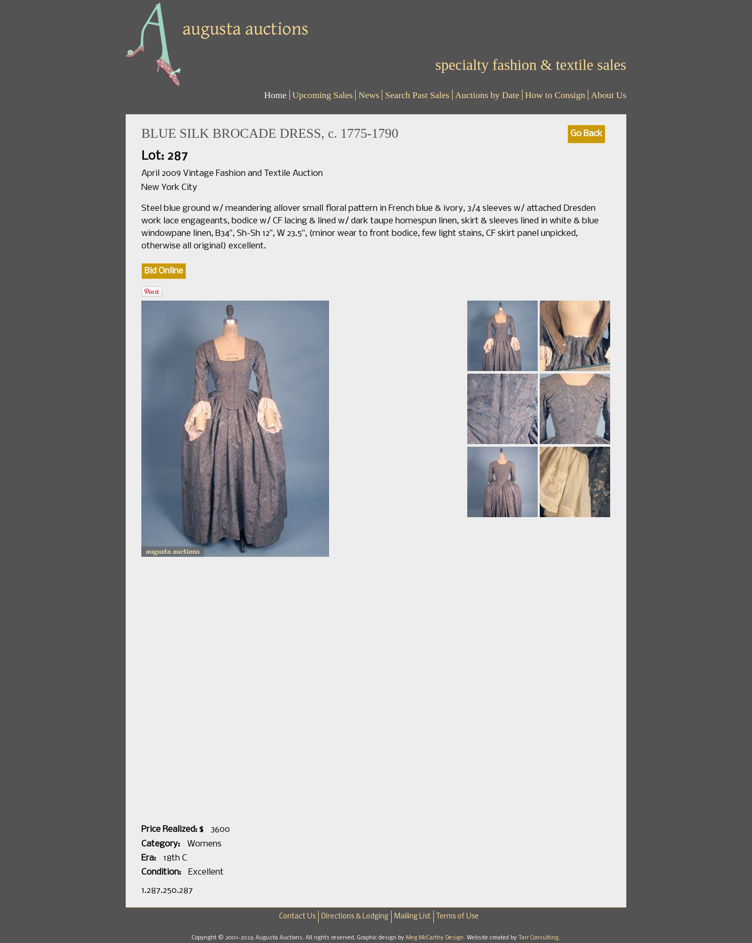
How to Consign (555, 95)
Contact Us (297, 917)
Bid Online (163, 271)
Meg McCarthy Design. (436, 938)
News (368, 95)
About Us (608, 95)
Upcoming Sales (323, 95)
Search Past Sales (417, 95)
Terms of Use (457, 917)
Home (275, 95)
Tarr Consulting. (539, 938)
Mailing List (412, 917)
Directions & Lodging (355, 917)
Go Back (586, 134)
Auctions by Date (487, 95)
